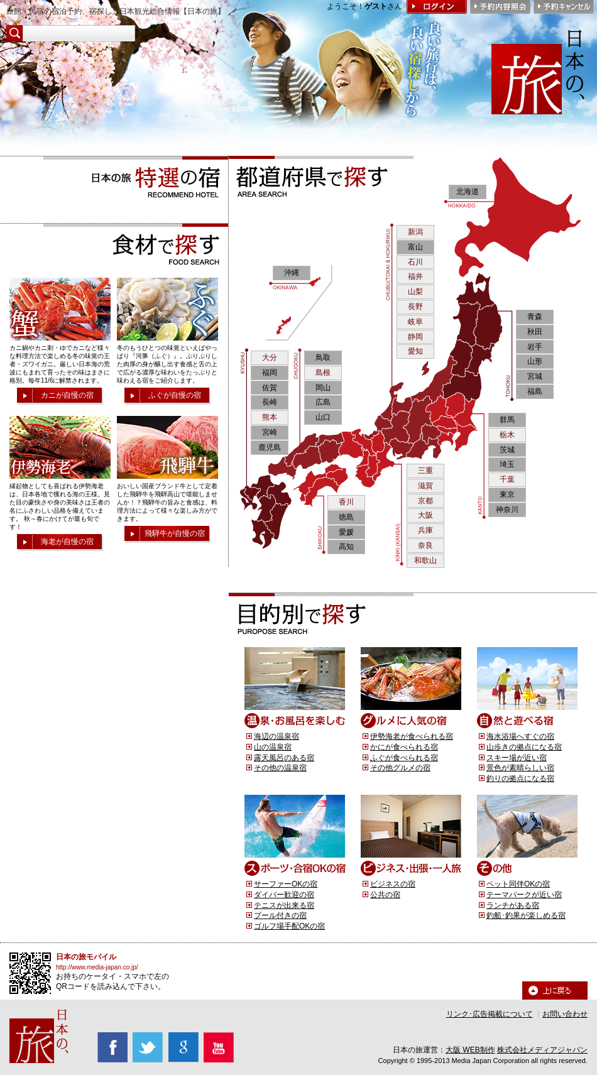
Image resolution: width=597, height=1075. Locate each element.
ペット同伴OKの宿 (518, 884)
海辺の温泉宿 (276, 736)
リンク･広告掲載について (489, 1014)
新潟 (415, 231)
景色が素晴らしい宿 (520, 767)
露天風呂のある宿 (284, 757)
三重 (425, 470)
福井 (415, 276)
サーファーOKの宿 (285, 884)
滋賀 (425, 485)
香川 (346, 502)
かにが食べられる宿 (404, 747)
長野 (415, 306)
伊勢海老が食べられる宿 (411, 736)
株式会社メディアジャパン (542, 1049)
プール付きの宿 (280, 915)
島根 (323, 372)
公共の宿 (385, 894)
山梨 (415, 291)
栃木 (507, 434)
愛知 (415, 351)
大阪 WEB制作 (470, 1049)
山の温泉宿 (273, 747)
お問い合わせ (565, 1014)
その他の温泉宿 (280, 767)
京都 (425, 500)
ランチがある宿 (512, 905)
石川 (415, 262)
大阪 (425, 515)
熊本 (269, 417)
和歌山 (425, 560)
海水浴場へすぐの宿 (520, 736)
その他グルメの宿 (400, 767)
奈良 (425, 545)
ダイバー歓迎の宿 (284, 894)
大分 (269, 357)
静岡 (415, 336)
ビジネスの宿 (392, 884)
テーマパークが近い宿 (524, 894)
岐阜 (415, 321)
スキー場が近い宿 (516, 757)
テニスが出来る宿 (284, 905)
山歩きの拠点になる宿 (524, 747)
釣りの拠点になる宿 (520, 778)
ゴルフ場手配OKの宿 (289, 926)
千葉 (507, 479)
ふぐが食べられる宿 (404, 757)
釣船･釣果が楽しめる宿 (526, 915)
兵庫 (425, 530)
